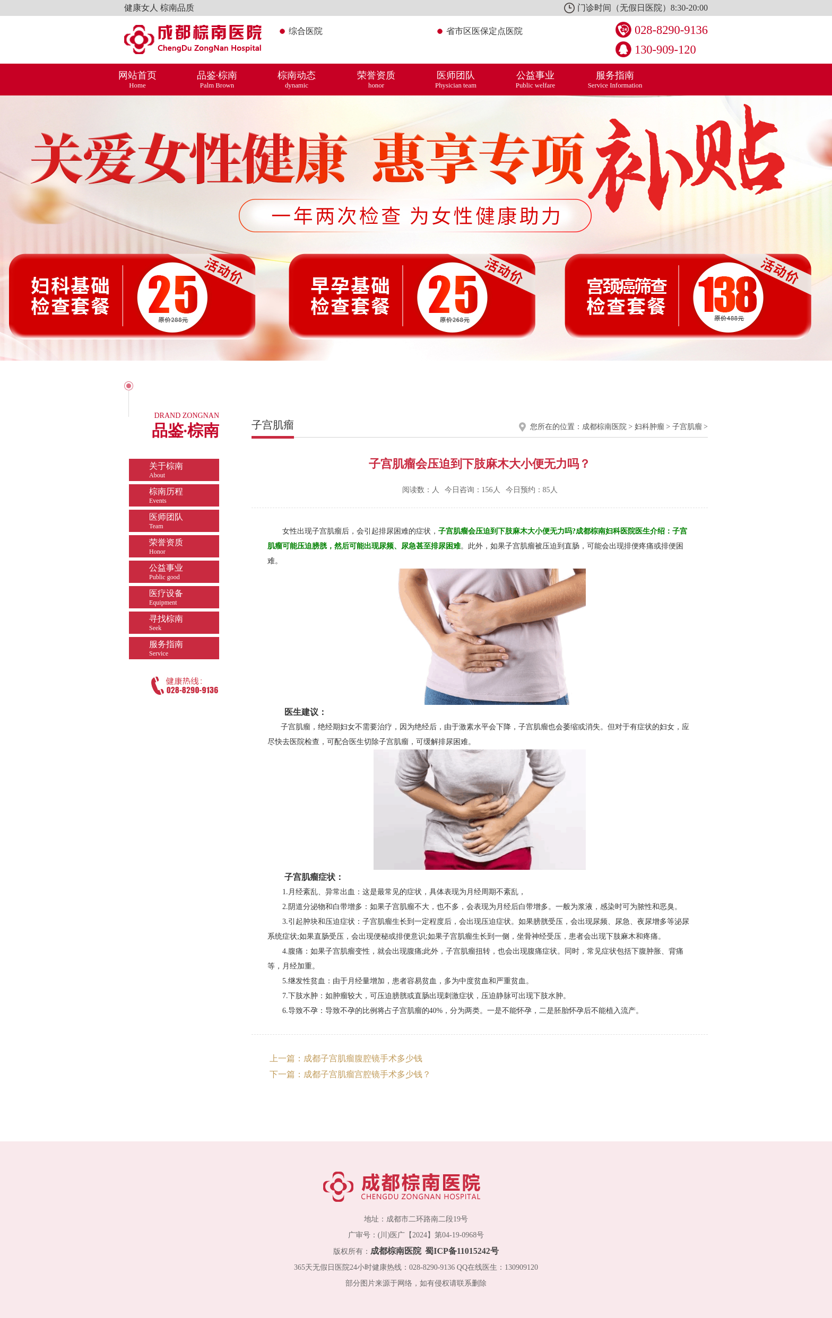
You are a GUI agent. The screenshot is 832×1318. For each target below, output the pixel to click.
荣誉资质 (376, 79)
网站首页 (137, 79)
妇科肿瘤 (649, 427)
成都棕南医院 (604, 427)
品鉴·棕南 (217, 79)
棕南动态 (297, 79)
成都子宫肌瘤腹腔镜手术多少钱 (363, 1058)
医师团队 (455, 79)
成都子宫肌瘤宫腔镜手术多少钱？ (367, 1074)
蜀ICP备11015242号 (462, 1250)
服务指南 (615, 79)
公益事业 (535, 79)
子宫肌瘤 (687, 427)
